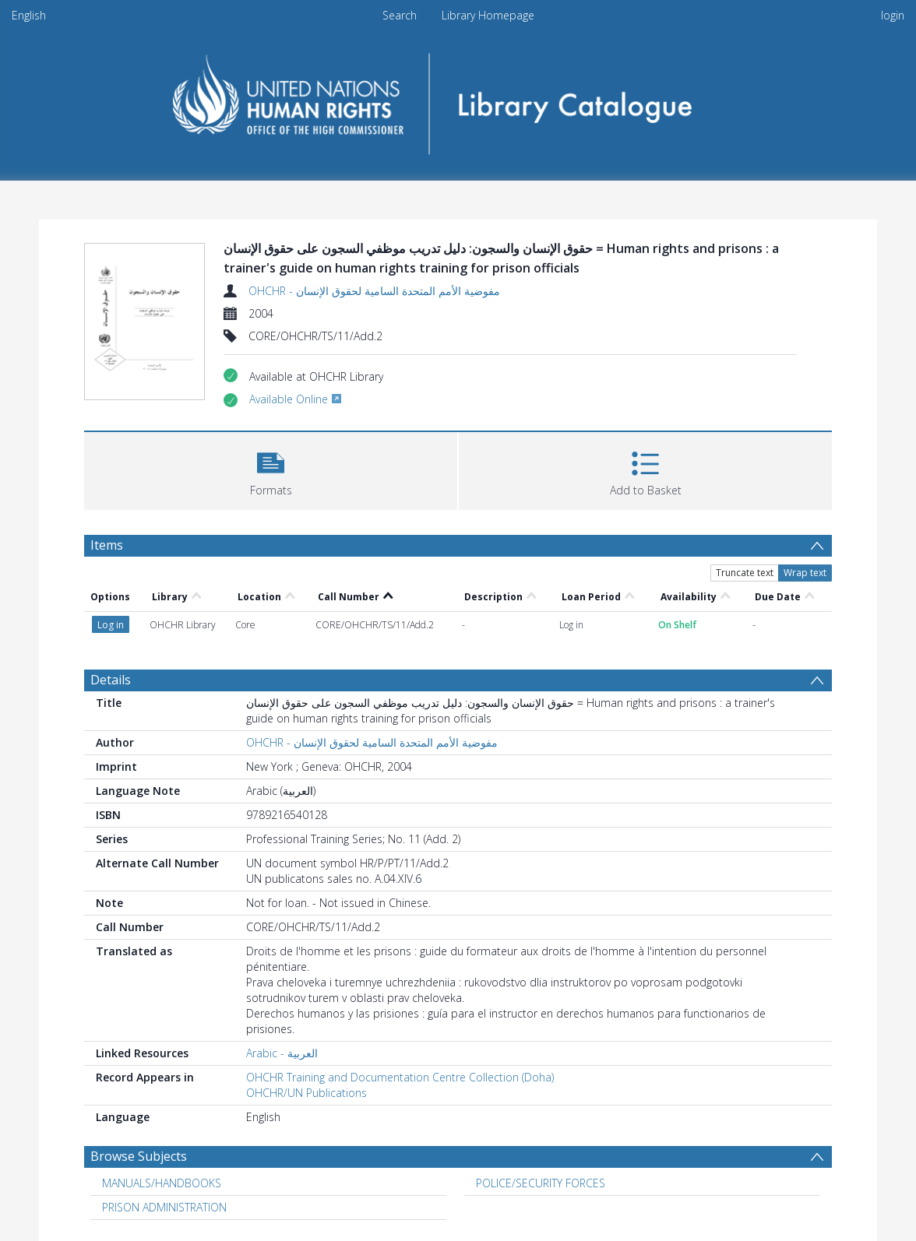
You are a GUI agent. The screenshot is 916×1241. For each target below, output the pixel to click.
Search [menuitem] (399, 15)
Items (106, 545)
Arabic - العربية (282, 1053)
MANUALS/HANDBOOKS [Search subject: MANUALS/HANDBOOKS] (161, 1183)
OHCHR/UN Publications (306, 1092)
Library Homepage (488, 15)
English (29, 15)
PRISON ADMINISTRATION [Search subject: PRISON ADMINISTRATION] (164, 1207)
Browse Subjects (138, 1156)
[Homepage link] (458, 98)
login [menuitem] (892, 15)
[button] (270, 469)
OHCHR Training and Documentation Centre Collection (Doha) (400, 1077)
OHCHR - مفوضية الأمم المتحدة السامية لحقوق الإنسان (374, 290)
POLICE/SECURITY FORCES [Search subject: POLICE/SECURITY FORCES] (540, 1183)
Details (110, 679)
